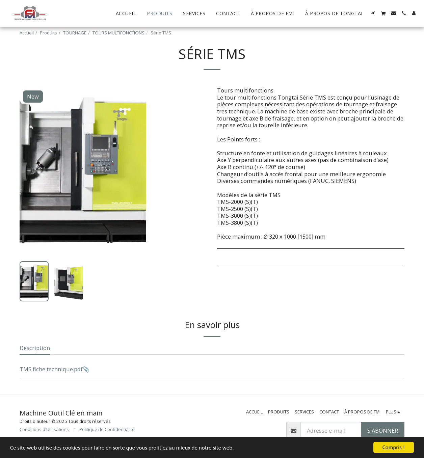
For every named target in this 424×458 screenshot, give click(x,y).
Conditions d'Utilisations (44, 429)
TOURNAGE (74, 33)
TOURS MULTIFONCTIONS (118, 33)
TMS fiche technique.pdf (51, 369)
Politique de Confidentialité (107, 429)
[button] (373, 13)
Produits (48, 33)
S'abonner (382, 430)
